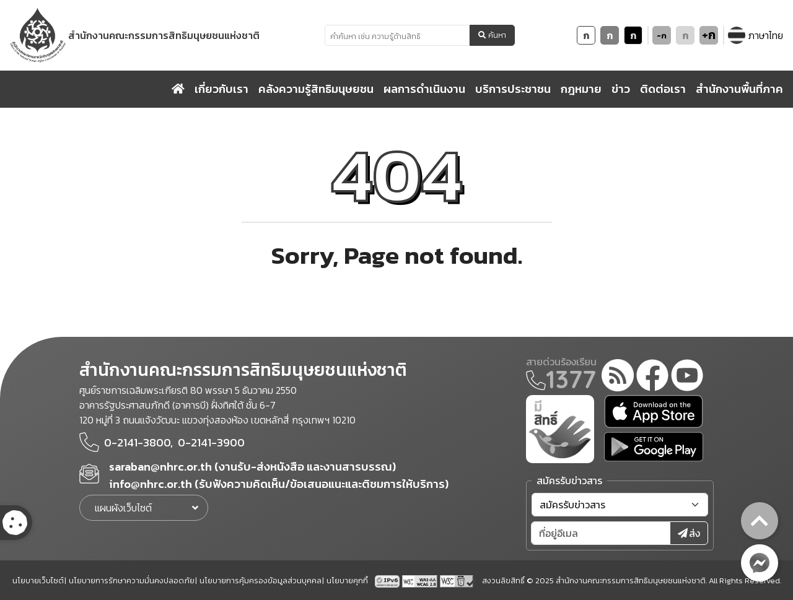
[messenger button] (759, 562)
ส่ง (689, 533)
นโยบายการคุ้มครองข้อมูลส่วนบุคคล (260, 580)
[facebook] (652, 377)
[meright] (560, 427)
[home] (178, 89)
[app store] (653, 411)
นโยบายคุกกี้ (347, 580)
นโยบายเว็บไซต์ (38, 580)
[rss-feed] (618, 377)
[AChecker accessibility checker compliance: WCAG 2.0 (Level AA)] (421, 580)
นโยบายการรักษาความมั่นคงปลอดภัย (132, 580)
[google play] (653, 446)
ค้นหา (492, 35)
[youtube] (687, 377)
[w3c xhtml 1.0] (457, 580)
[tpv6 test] (388, 580)
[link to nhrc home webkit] (136, 35)
